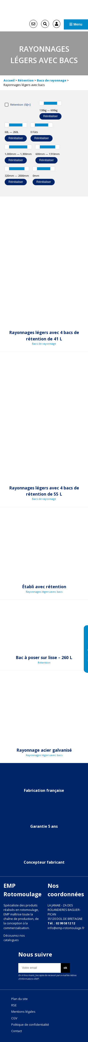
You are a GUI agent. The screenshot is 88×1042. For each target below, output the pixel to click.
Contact (16, 1031)
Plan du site (19, 999)
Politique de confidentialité (30, 1024)
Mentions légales (23, 1011)
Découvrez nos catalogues (14, 937)
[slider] (41, 103)
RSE (14, 1005)
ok (65, 967)
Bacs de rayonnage (51, 80)
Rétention (26, 80)
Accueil (9, 80)
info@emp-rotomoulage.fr (66, 928)
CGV (14, 1018)
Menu (75, 24)
